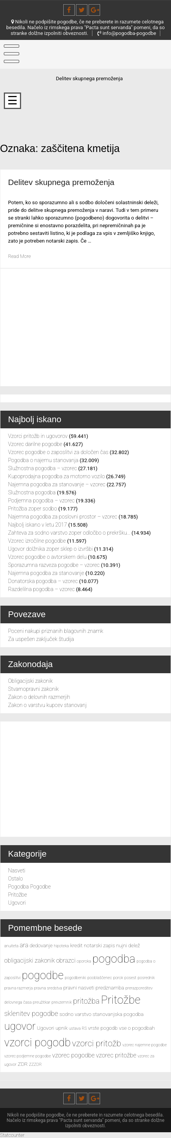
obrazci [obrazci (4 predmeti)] (65, 960)
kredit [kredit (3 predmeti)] (76, 945)
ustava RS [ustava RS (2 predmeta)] (78, 1028)
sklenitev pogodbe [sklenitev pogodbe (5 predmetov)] (31, 1013)
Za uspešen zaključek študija (41, 639)
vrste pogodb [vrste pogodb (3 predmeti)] (103, 1028)
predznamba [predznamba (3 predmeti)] (109, 987)
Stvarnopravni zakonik (33, 689)
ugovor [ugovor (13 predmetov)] (20, 1026)
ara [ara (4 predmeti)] (24, 945)
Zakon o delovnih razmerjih (39, 697)
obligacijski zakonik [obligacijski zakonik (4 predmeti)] (29, 960)
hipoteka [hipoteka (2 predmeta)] (61, 945)
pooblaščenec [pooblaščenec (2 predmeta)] (99, 977)
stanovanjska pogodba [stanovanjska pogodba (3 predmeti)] (118, 1014)
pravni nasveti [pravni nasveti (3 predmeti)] (78, 987)
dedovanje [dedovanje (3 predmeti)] (41, 945)
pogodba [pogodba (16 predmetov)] (113, 958)
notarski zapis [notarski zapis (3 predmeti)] (99, 945)
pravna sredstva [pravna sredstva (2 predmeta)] (48, 988)
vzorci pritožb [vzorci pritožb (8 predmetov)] (96, 1043)
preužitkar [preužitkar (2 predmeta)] (41, 1002)
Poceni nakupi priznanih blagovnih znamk (55, 631)
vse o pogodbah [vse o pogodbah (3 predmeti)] (137, 1028)
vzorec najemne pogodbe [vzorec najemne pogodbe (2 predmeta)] (144, 1044)
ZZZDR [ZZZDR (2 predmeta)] (35, 1064)
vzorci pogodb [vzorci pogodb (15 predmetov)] (37, 1042)
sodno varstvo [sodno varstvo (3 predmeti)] (75, 1014)
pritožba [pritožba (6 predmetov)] (86, 1001)
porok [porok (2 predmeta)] (118, 977)
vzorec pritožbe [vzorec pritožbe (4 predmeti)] (116, 1055)
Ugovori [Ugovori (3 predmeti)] (45, 1028)
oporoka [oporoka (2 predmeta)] (84, 961)
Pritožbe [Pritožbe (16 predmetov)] (120, 999)
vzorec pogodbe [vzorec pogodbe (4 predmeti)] (73, 1055)
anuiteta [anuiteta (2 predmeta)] (11, 945)
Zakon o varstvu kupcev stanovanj (47, 705)
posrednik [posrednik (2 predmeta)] (146, 977)
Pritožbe (17, 895)
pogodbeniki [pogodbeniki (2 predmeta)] (75, 977)
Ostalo (15, 878)
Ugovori (17, 903)
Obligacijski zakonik (30, 681)
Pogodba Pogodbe (29, 887)
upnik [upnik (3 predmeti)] (62, 1028)
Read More (20, 256)
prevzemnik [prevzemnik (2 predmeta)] (62, 1002)
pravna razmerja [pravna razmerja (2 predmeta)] (18, 988)
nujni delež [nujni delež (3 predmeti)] (128, 945)
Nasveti (16, 870)
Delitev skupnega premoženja (64, 182)
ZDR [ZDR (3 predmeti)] (23, 1064)
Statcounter (13, 1135)
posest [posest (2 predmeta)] (130, 977)
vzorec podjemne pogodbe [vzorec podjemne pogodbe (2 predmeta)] (27, 1056)
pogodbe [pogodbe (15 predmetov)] (42, 975)
